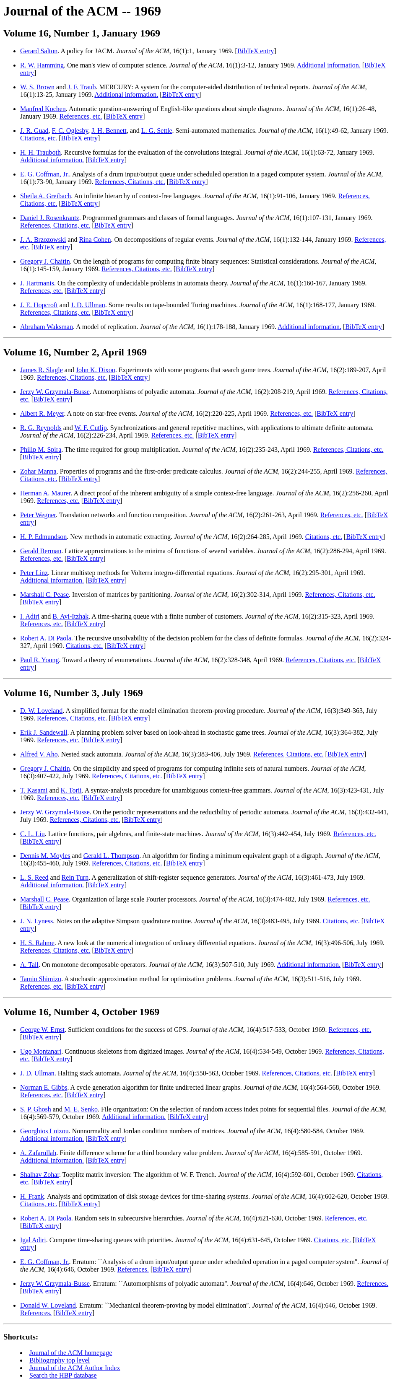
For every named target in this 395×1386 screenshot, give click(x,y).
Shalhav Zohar (39, 1174)
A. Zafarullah (38, 1152)
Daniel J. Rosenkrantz (49, 217)
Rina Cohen (95, 239)
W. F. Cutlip (90, 427)
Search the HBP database (63, 1375)
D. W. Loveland (41, 710)
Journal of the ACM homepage (70, 1352)
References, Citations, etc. (130, 181)
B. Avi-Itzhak (70, 616)
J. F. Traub (82, 87)
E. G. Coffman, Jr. (44, 174)
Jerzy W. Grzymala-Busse (55, 391)
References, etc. (81, 116)
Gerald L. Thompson (111, 855)
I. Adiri (29, 616)
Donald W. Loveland (48, 1305)
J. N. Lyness (36, 921)
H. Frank (32, 1196)
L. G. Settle (156, 130)
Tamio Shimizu (40, 978)
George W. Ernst (42, 1029)
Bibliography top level (59, 1360)
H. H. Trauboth (40, 152)
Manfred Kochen (43, 108)
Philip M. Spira (40, 449)
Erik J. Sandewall (43, 732)
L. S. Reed (34, 877)
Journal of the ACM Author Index (74, 1367)
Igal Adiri (33, 1240)
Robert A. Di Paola (45, 638)
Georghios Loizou (44, 1131)
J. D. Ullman (88, 304)
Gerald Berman (40, 550)
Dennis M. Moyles (45, 855)
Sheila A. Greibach (45, 195)
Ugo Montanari (40, 1051)
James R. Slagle (41, 369)
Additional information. (329, 65)
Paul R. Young (39, 659)
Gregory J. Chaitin (45, 261)
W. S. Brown (37, 87)
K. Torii (71, 790)
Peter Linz (34, 572)
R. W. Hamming (42, 65)
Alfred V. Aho (39, 754)
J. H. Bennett (109, 130)
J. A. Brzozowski (43, 239)
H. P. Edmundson (43, 536)
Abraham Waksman (46, 326)
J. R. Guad (34, 130)
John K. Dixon (95, 369)
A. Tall (29, 964)
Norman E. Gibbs (43, 1087)
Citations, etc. (38, 138)
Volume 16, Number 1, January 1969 (81, 33)
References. (133, 1269)
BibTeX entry (255, 50)
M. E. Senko (81, 1109)
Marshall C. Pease (44, 594)
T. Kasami (33, 790)
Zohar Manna (38, 471)
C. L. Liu (32, 833)
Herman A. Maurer (45, 493)
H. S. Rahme (37, 942)
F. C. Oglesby (70, 130)
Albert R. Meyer (42, 413)
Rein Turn (75, 877)
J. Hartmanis (37, 283)
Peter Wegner (38, 514)
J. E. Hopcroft (39, 304)
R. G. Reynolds (41, 427)
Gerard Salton (38, 50)
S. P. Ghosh (35, 1109)
